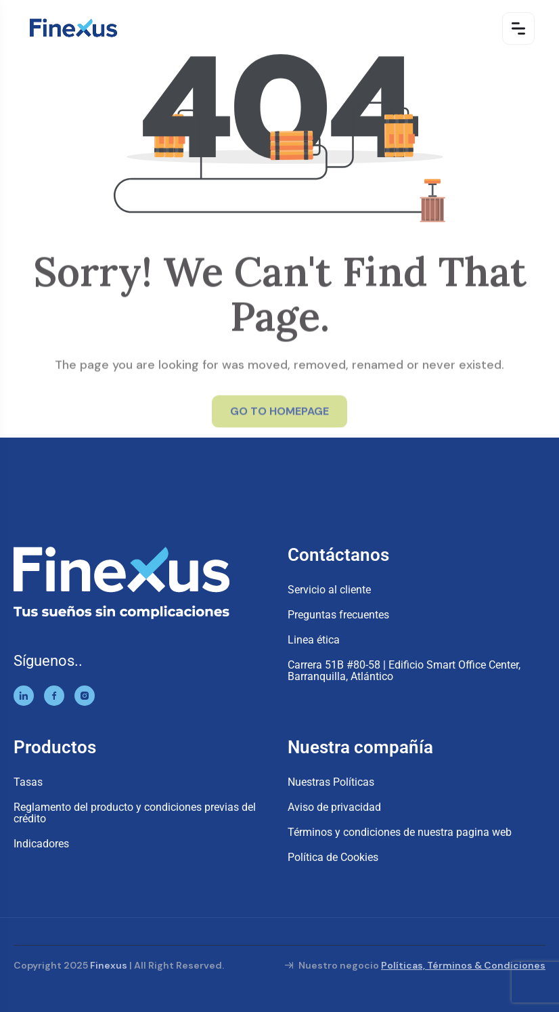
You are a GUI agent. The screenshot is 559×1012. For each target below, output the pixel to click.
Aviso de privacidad (334, 807)
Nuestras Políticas (331, 782)
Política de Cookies (333, 857)
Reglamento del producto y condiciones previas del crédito (135, 812)
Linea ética (314, 640)
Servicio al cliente (329, 589)
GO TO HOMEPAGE (279, 414)
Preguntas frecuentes (338, 614)
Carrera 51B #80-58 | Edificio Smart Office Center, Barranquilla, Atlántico (404, 670)
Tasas (28, 782)
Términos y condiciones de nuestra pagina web (400, 832)
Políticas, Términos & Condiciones (463, 965)
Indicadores (41, 843)
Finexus (108, 965)
